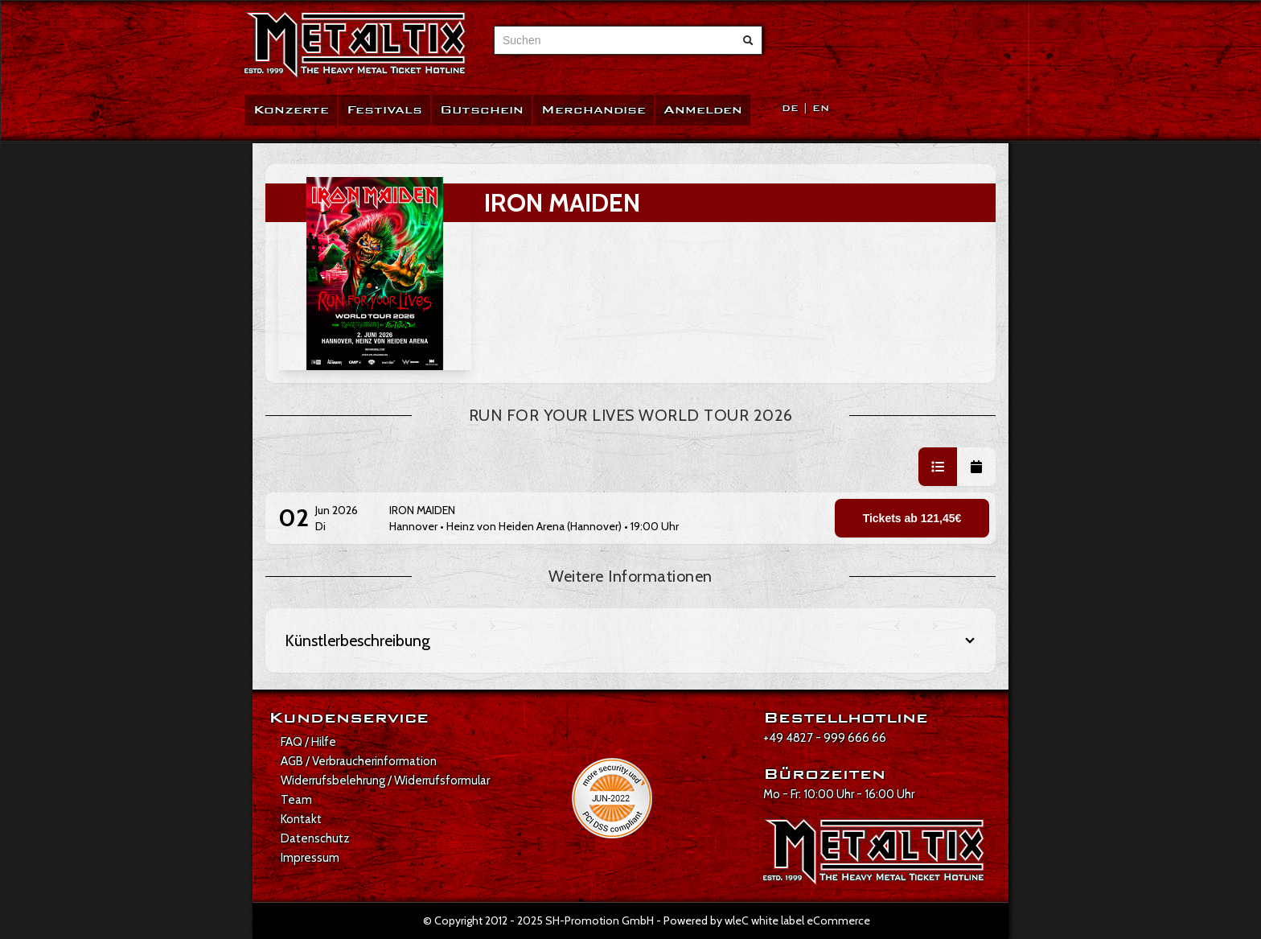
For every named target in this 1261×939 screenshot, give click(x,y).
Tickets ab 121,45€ (912, 518)
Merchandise (593, 109)
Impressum (310, 857)
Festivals (384, 109)
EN (820, 108)
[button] (937, 466)
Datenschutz (315, 838)
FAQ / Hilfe (308, 742)
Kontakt (301, 819)
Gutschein (482, 109)
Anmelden (702, 109)
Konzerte (291, 109)
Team (296, 800)
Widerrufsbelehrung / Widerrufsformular (385, 780)
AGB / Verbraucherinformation (359, 761)
